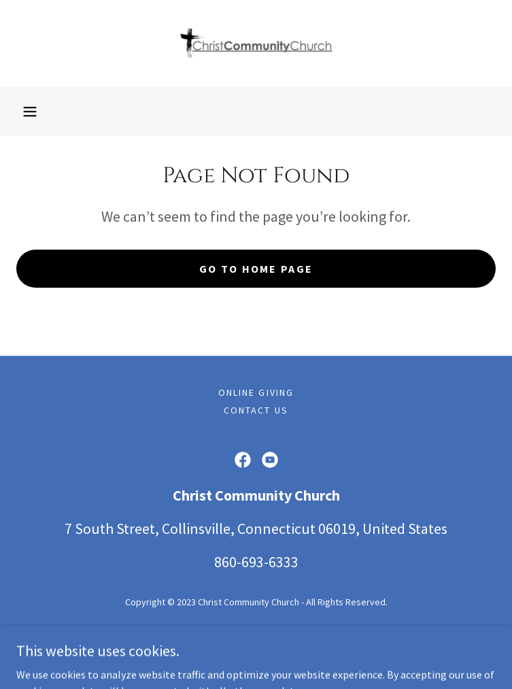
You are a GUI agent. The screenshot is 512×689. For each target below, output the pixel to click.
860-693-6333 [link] (256, 561)
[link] (256, 43)
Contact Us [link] (256, 410)
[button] (30, 111)
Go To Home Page (256, 268)
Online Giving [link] (255, 392)
